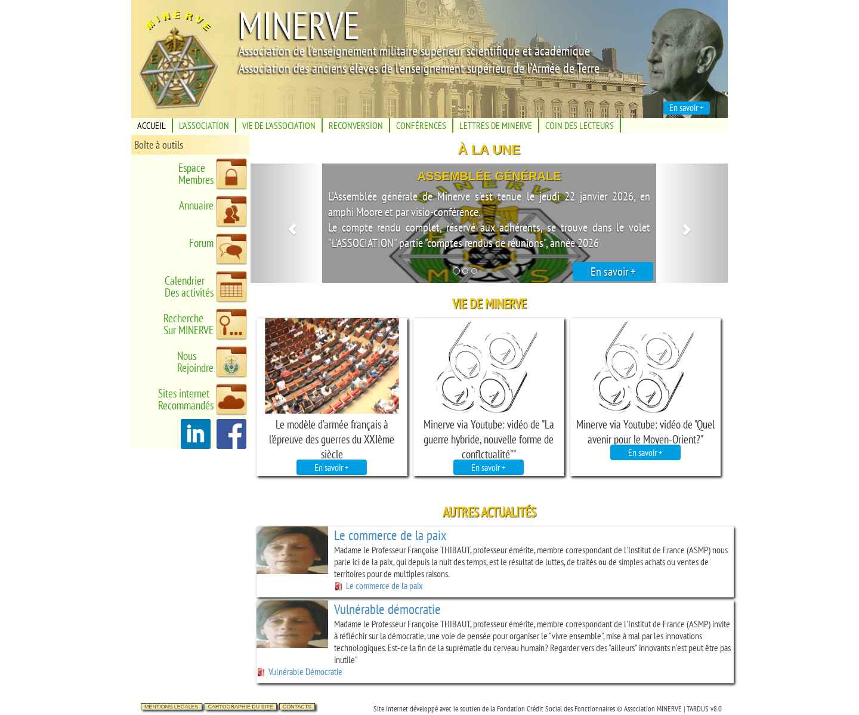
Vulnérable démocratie (387, 609)
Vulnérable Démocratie (299, 671)
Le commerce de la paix (390, 535)
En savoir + (613, 271)
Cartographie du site (240, 707)
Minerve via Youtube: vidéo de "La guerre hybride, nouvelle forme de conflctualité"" (489, 439)
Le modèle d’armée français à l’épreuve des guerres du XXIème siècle (331, 439)
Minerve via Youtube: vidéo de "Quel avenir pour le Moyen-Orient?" (645, 431)
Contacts (297, 707)
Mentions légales (171, 707)
